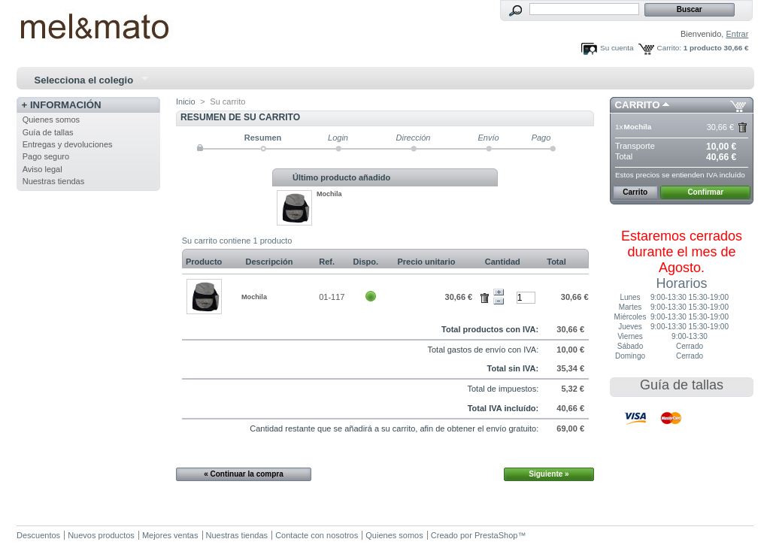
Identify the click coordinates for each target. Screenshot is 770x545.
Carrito (637, 105)
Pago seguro (46, 156)
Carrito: (669, 48)
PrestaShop (495, 535)
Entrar (737, 33)
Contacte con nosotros (316, 535)
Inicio (186, 101)
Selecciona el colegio (85, 80)
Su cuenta (616, 48)
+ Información (62, 105)
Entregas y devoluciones (68, 144)
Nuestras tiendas (54, 181)
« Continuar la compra (243, 474)
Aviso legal (42, 169)
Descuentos (38, 535)
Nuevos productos (101, 535)
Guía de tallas (48, 132)
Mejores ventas (170, 535)
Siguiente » (548, 474)
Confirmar (705, 192)
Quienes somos (51, 119)
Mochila (329, 194)
